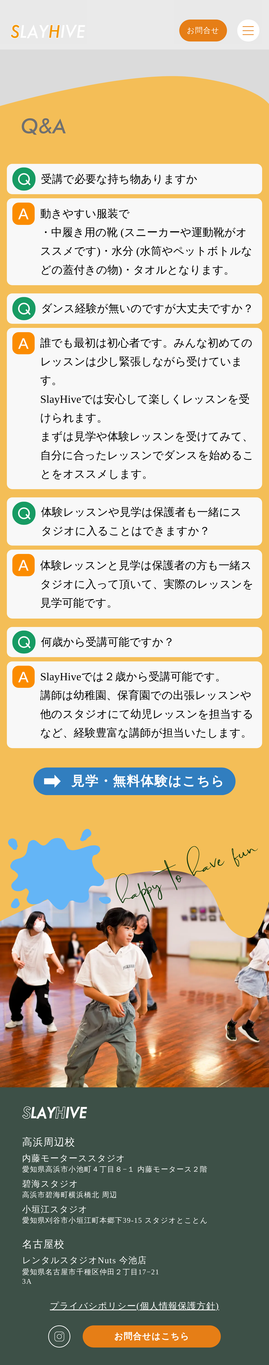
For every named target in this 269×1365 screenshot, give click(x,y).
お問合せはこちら (151, 1336)
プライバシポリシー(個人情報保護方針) (134, 1305)
